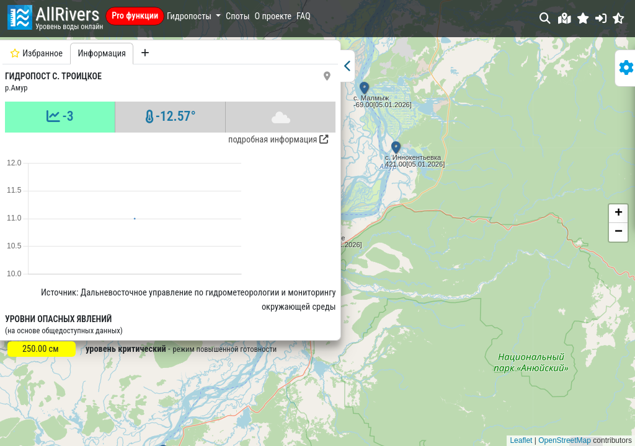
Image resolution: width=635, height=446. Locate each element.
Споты (237, 16)
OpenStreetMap (564, 440)
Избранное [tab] (36, 53)
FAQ (303, 16)
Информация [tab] (102, 53)
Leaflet (521, 440)
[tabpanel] (123, 238)
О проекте (273, 16)
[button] (583, 18)
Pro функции (135, 16)
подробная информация (185, 139)
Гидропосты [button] (190, 16)
